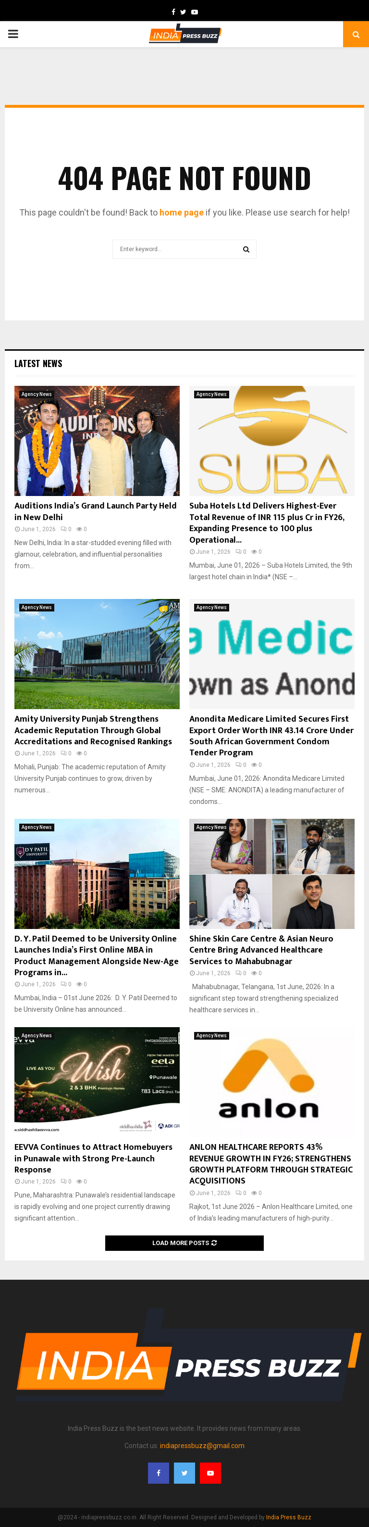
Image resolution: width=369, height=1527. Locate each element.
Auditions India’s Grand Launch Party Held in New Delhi (95, 511)
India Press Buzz (288, 1517)
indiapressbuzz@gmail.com (202, 1446)
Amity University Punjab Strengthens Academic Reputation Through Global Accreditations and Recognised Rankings (93, 730)
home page (182, 212)
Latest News (38, 363)
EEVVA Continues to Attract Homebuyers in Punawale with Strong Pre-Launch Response (93, 1158)
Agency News (37, 394)
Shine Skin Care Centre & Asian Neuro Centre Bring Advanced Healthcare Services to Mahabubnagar (261, 950)
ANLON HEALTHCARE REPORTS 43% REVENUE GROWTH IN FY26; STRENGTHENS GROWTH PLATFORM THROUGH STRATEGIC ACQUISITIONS (271, 1164)
